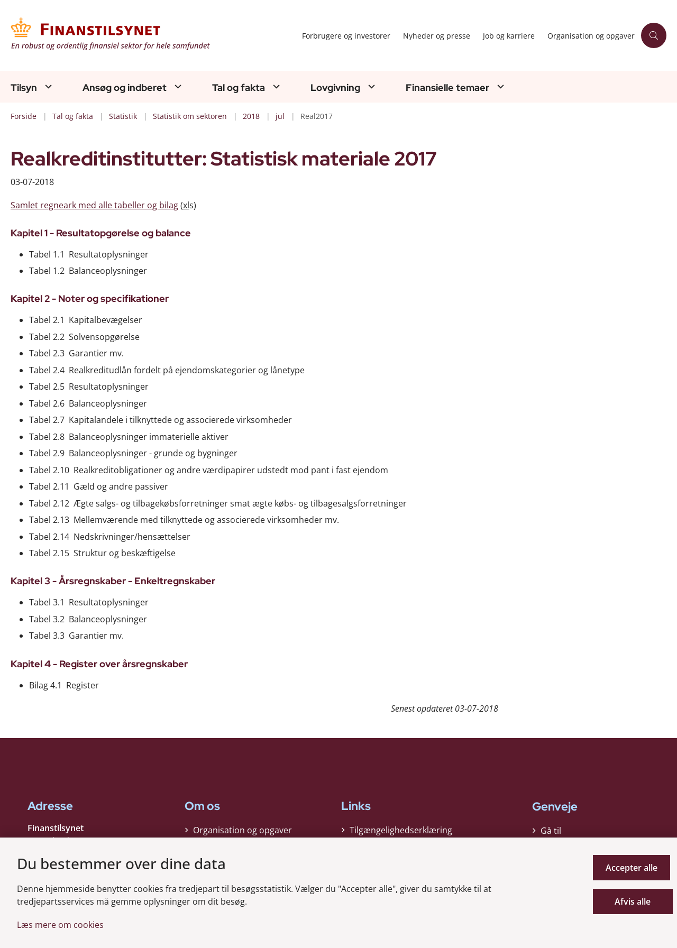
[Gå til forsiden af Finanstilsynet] (153, 35)
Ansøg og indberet (125, 87)
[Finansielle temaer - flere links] (499, 86)
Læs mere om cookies (60, 925)
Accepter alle (634, 867)
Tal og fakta (238, 87)
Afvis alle (634, 901)
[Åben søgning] (653, 35)
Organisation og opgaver (242, 833)
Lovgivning (335, 87)
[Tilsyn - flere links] (47, 86)
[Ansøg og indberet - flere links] (177, 86)
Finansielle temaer (447, 87)
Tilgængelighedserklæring (401, 833)
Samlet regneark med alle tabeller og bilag (94, 205)
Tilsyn (24, 87)
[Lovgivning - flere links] (370, 86)
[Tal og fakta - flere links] (275, 86)
